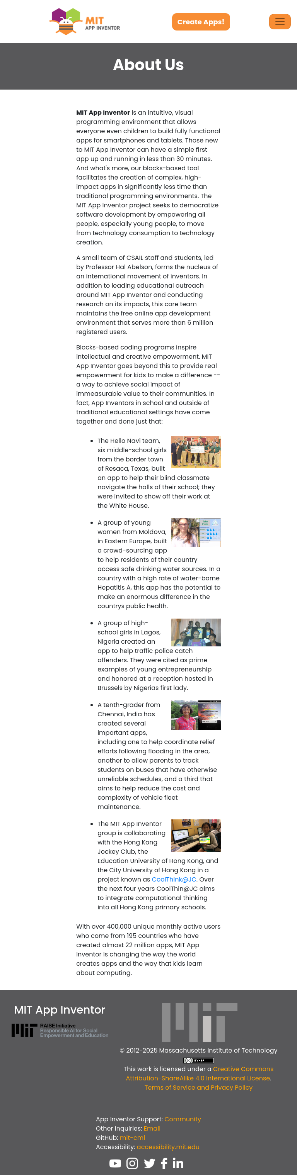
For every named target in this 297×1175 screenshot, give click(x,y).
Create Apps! (201, 22)
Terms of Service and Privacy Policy (199, 1087)
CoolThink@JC (174, 879)
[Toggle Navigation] (280, 21)
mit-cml (132, 1137)
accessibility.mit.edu (168, 1147)
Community (182, 1119)
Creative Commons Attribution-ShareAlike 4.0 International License (199, 1074)
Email (152, 1128)
